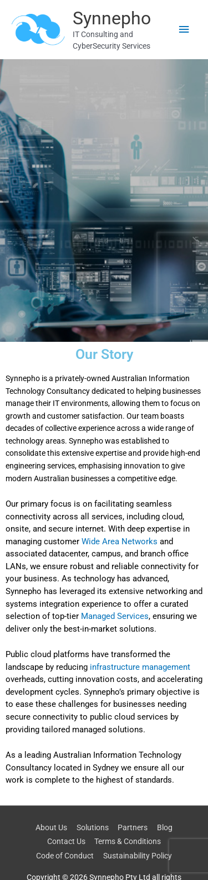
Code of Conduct (65, 855)
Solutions (93, 827)
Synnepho (112, 18)
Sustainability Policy (137, 855)
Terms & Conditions (127, 841)
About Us (51, 827)
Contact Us (66, 841)
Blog (165, 827)
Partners (133, 827)
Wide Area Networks (120, 541)
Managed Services (115, 616)
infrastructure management (140, 667)
